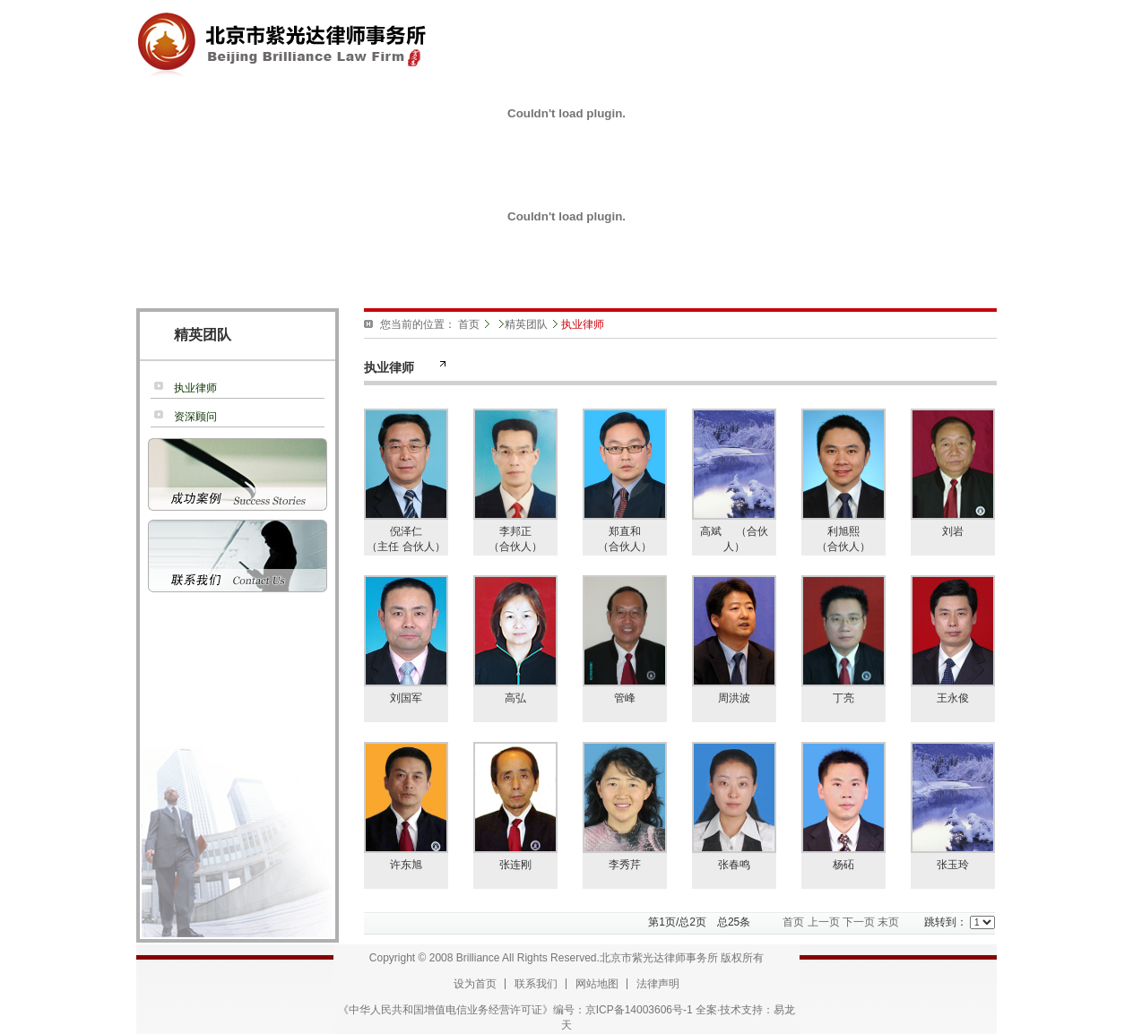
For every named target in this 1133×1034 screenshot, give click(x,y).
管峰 (625, 698)
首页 (469, 324)
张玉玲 (953, 864)
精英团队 (526, 324)
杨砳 (843, 864)
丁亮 (843, 698)
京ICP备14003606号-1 (639, 1010)
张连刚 (515, 864)
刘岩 (953, 531)
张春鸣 (734, 864)
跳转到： (959, 922)
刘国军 (406, 698)
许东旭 (406, 864)
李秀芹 (625, 864)
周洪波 (734, 698)
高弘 (515, 698)
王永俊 (953, 698)
